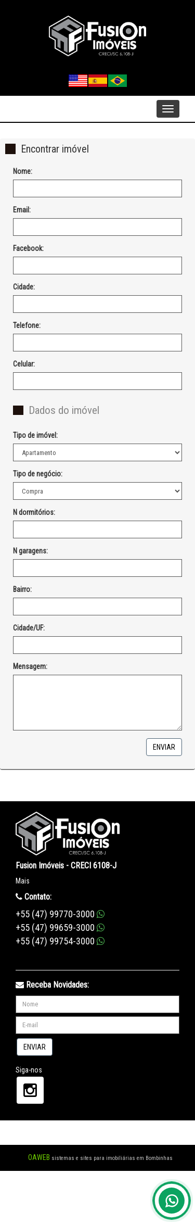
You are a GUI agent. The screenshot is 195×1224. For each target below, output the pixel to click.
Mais (23, 881)
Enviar (164, 747)
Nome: (22, 171)
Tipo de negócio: (37, 474)
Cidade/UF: (29, 628)
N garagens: (30, 551)
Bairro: (22, 589)
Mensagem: (30, 666)
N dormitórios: (34, 512)
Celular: (24, 364)
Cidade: (24, 287)
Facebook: (28, 248)
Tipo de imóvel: (35, 435)
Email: (22, 210)
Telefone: (27, 325)
